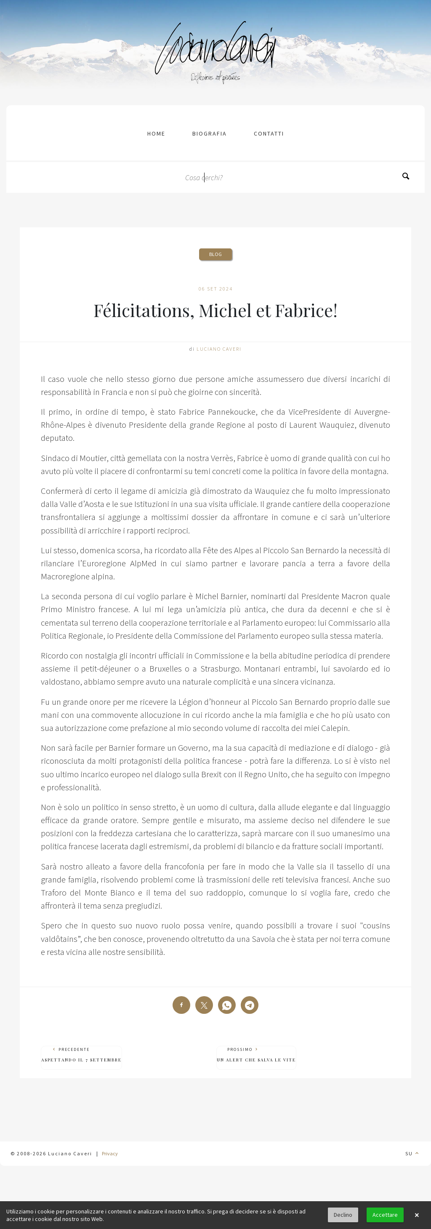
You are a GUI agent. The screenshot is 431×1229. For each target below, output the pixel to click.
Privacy (110, 1153)
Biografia (209, 133)
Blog (215, 254)
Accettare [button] (385, 1214)
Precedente (81, 1055)
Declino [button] (343, 1214)
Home (156, 133)
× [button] (417, 1215)
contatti (269, 133)
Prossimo (256, 1055)
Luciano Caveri (219, 349)
